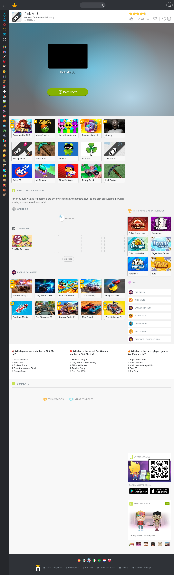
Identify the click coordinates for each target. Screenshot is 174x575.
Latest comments (81, 399)
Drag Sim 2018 (79, 371)
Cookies (138, 567)
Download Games (139, 457)
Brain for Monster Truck (25, 368)
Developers (72, 567)
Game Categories (52, 567)
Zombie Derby (78, 368)
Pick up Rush (20, 371)
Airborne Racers (79, 365)
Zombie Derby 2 (79, 359)
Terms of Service (106, 567)
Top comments (53, 399)
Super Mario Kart (138, 359)
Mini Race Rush (21, 359)
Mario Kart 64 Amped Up (141, 365)
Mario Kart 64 (136, 362)
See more (68, 259)
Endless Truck (20, 365)
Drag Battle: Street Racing (84, 362)
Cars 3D (133, 368)
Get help (88, 567)
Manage (148, 567)
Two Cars (18, 362)
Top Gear (134, 371)
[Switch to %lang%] (63, 560)
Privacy (123, 567)
